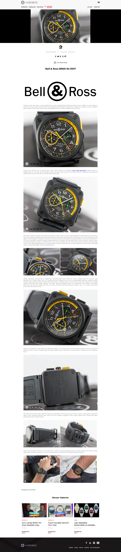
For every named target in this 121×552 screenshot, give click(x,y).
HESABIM (71, 547)
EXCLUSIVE (40, 7)
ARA (90, 7)
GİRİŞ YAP (97, 7)
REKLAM (81, 547)
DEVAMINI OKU (25, 531)
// (60, 52)
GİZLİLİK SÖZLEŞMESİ (95, 547)
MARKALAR (32, 7)
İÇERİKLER (24, 7)
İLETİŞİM (76, 547)
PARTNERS (86, 547)
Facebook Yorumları (28, 490)
